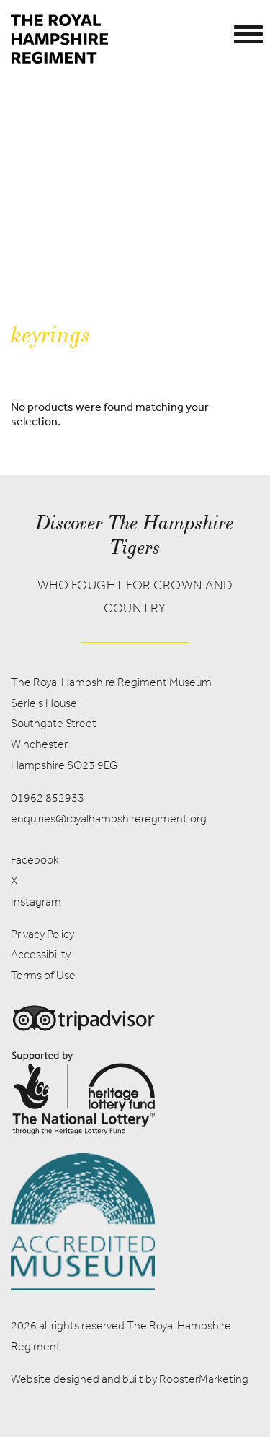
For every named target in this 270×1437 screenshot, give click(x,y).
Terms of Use (43, 975)
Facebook (34, 860)
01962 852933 (47, 797)
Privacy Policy (42, 934)
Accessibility (41, 954)
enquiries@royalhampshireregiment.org (109, 818)
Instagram (36, 901)
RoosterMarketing (203, 1379)
